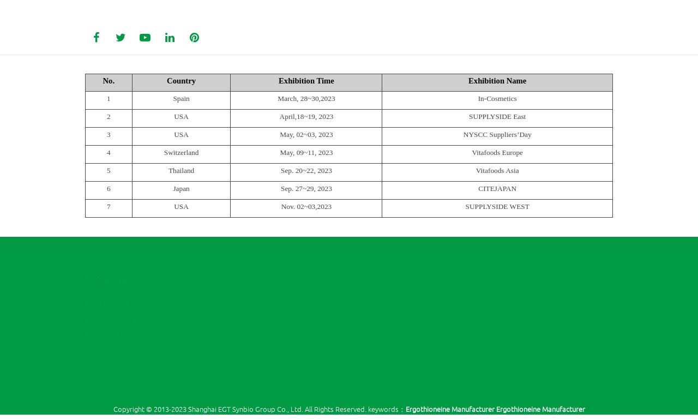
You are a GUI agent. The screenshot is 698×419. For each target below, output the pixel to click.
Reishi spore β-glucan (118, 296)
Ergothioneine (107, 281)
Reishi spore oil (109, 311)
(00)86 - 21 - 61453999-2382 (412, 281)
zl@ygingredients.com (405, 297)
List (91, 326)
